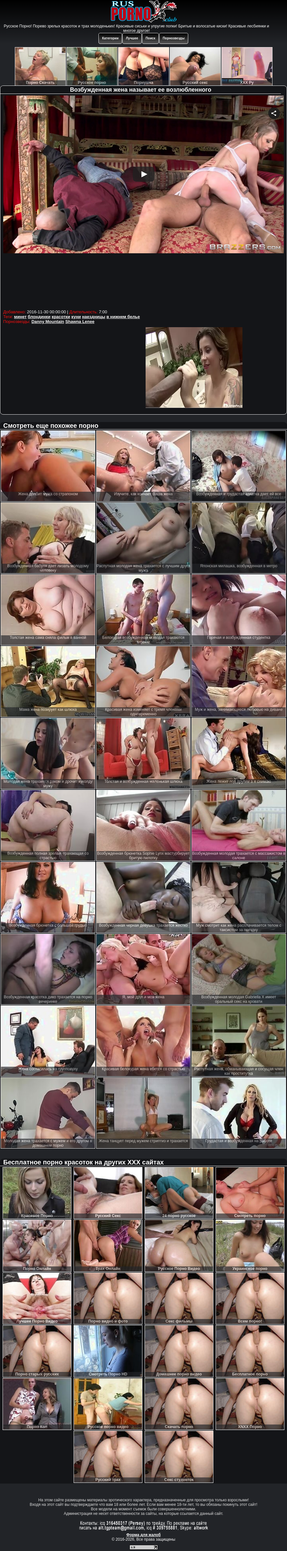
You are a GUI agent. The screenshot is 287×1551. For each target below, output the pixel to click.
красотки (61, 316)
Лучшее (132, 38)
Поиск (150, 38)
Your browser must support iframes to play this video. (143, 201)
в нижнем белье (123, 316)
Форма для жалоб (143, 1535)
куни (76, 316)
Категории (110, 38)
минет (20, 316)
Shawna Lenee (79, 321)
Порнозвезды (174, 38)
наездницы (93, 316)
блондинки (39, 316)
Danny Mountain (47, 321)
